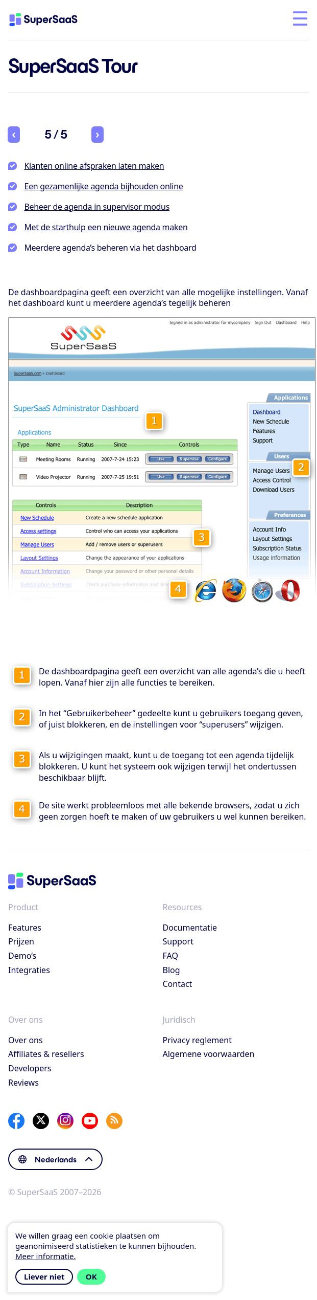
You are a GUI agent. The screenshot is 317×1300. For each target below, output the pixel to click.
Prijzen (21, 941)
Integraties (29, 970)
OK (91, 1276)
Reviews (23, 1082)
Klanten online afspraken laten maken (94, 165)
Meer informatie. (45, 1256)
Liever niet (44, 1276)
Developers (29, 1068)
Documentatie (190, 927)
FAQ (170, 955)
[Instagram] (65, 1121)
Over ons (25, 1040)
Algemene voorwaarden (209, 1054)
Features (24, 927)
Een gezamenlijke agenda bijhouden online (103, 186)
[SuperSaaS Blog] (114, 1121)
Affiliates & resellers (46, 1054)
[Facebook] (16, 1121)
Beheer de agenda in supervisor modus (96, 206)
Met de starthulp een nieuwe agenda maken (105, 227)
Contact (177, 983)
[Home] (52, 20)
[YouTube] (90, 1121)
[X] (41, 1121)
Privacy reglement (197, 1040)
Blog (171, 970)
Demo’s (22, 955)
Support (178, 941)
